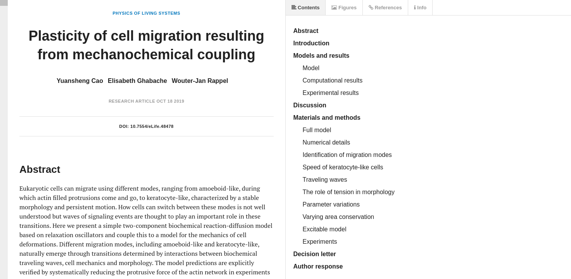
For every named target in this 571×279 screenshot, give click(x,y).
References (385, 7)
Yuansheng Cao (80, 81)
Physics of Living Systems (146, 13)
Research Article (132, 101)
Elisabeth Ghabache (137, 81)
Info (420, 7)
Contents (306, 7)
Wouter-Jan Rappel (200, 81)
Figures (344, 7)
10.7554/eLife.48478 (152, 126)
